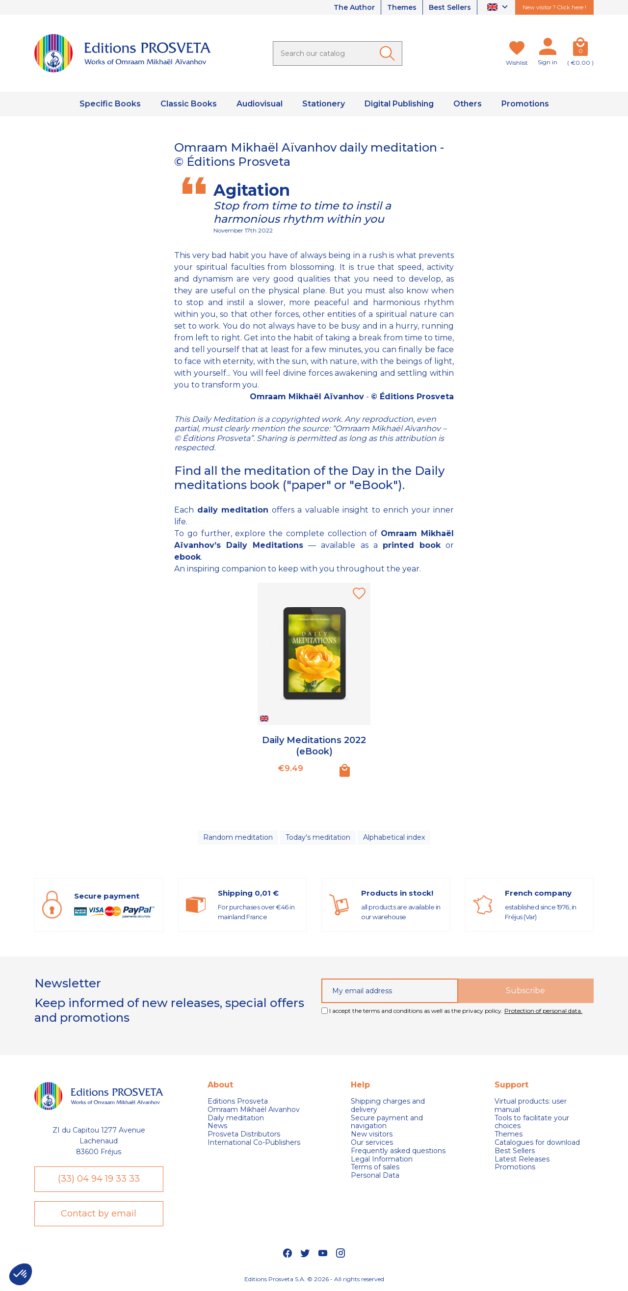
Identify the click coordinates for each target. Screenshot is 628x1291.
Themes (402, 7)
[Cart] (580, 48)
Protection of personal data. (543, 1010)
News (217, 1126)
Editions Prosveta (238, 1101)
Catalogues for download (537, 1142)
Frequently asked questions (398, 1151)
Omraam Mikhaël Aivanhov (254, 1110)
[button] (20, 1274)
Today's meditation (318, 837)
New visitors (371, 1134)
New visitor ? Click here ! (554, 7)
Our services (372, 1142)
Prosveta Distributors (244, 1134)
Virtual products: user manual (531, 1105)
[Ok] (389, 53)
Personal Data (375, 1175)
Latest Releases (522, 1159)
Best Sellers (450, 7)
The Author (354, 7)
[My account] (547, 48)
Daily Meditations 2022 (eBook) (314, 746)
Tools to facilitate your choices (532, 1122)
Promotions (515, 1167)
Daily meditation (236, 1118)
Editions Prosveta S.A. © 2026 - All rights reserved (314, 1279)
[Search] (337, 53)
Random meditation (238, 837)
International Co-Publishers (254, 1142)
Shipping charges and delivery (388, 1105)
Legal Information (382, 1159)
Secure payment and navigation (387, 1122)
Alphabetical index (394, 837)
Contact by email (98, 1213)
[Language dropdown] (498, 7)
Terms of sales (375, 1167)
